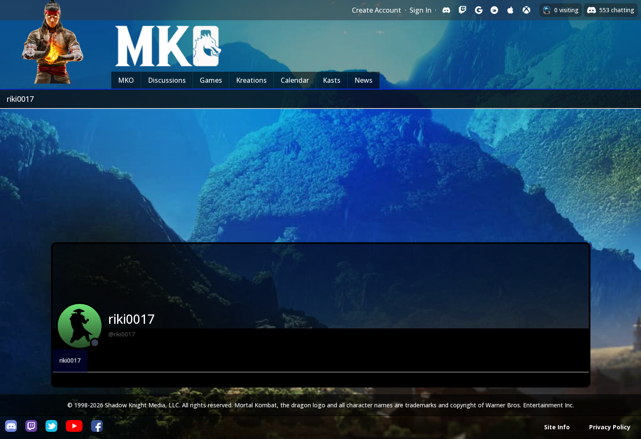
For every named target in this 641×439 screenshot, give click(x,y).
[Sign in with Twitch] (462, 10)
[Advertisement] (321, 172)
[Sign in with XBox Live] (526, 10)
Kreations (251, 80)
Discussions (167, 80)
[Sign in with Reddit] (494, 10)
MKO (126, 80)
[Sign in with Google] (478, 10)
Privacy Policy (609, 427)
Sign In (421, 10)
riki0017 (69, 360)
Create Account (376, 10)
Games (211, 80)
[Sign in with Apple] (510, 10)
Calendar (295, 80)
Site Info (557, 427)
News (363, 80)
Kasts (332, 80)
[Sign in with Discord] (446, 10)
